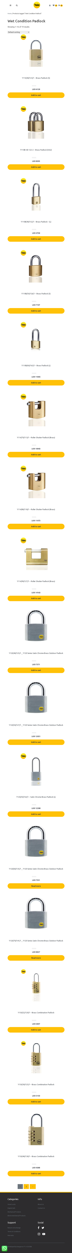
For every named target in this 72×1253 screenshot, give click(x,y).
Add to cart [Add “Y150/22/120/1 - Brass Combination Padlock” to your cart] (36, 1030)
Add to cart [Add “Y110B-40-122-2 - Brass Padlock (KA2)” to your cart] (36, 167)
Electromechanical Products (17, 1215)
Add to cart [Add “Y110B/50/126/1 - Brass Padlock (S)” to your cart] (36, 311)
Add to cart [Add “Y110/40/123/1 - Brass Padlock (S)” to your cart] (36, 95)
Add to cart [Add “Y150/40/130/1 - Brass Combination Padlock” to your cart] (36, 1174)
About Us (41, 1204)
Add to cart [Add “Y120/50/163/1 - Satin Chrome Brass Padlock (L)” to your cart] (36, 814)
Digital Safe (11, 1208)
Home (10, 13)
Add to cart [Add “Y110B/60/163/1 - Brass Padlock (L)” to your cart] (36, 383)
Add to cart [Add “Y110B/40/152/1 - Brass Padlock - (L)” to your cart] (36, 239)
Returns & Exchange (14, 1227)
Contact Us (41, 1208)
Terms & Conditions (14, 1231)
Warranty (11, 1235)
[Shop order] (19, 32)
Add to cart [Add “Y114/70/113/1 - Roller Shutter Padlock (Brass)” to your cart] (36, 455)
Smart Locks (12, 1204)
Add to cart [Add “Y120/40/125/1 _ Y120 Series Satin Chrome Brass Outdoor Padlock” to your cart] (36, 670)
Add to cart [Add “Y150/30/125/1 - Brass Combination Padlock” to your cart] (36, 1102)
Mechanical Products (14, 1212)
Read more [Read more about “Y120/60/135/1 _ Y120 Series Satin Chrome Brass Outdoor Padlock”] (36, 886)
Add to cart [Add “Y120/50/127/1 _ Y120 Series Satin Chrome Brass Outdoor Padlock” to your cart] (36, 742)
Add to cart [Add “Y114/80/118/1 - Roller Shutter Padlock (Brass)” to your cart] (36, 526)
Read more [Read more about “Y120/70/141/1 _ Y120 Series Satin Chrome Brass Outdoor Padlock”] (36, 958)
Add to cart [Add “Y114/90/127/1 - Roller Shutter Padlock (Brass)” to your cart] (36, 598)
